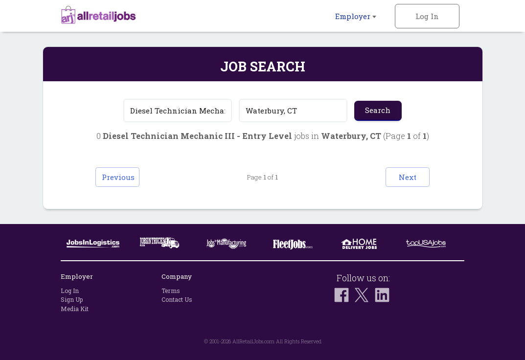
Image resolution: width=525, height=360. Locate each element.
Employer (355, 16)
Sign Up (72, 300)
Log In (427, 16)
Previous (118, 177)
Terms (170, 290)
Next (407, 177)
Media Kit (75, 309)
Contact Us (176, 300)
